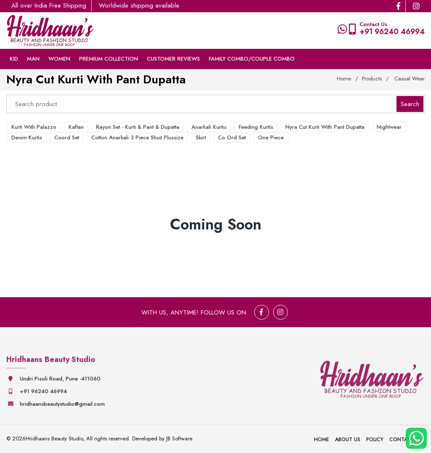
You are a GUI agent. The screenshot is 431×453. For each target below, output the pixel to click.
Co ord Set (232, 137)
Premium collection (108, 59)
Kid (14, 59)
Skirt (201, 137)
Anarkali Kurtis (209, 127)
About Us (347, 439)
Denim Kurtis (26, 137)
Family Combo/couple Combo (252, 59)
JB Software (179, 438)
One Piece (271, 137)
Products (372, 79)
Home (344, 79)
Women (59, 59)
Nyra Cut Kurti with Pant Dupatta (324, 127)
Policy (374, 439)
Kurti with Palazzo (33, 127)
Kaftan (76, 127)
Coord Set (66, 137)
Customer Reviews (173, 59)
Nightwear (389, 127)
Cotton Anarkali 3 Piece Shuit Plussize (137, 137)
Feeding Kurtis (256, 127)
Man (33, 59)
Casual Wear (409, 79)
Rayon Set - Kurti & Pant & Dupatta (137, 127)
